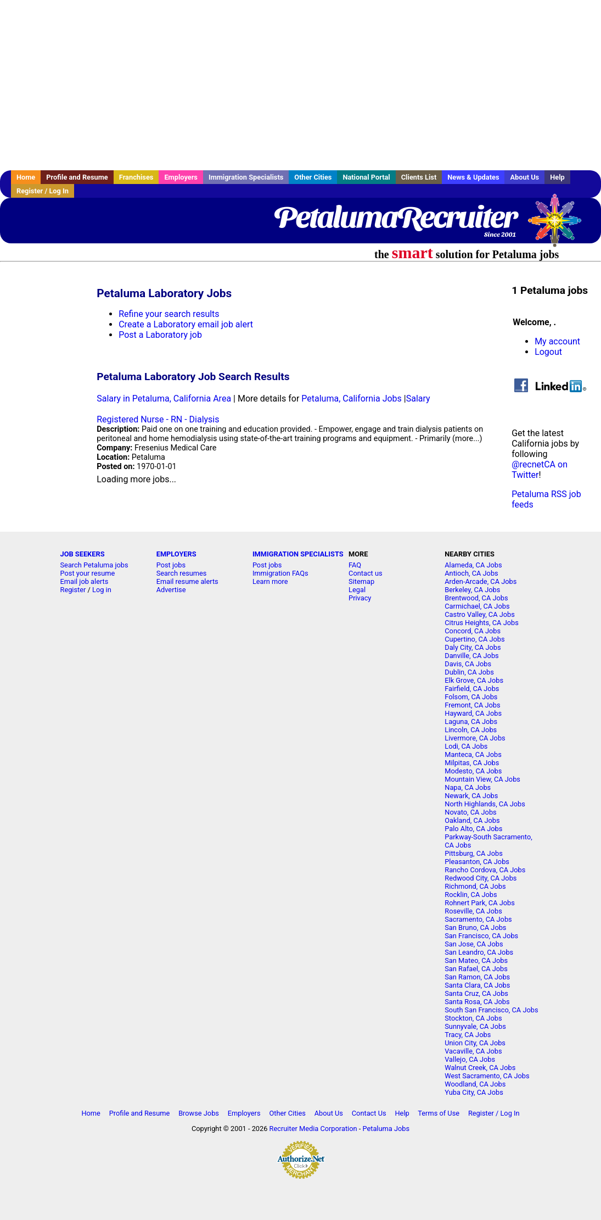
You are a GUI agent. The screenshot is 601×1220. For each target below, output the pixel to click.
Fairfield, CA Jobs (472, 688)
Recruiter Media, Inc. (560, 225)
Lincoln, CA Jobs (471, 730)
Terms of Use (438, 1113)
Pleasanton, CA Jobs (477, 861)
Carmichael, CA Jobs (477, 606)
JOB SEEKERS (82, 554)
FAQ (355, 565)
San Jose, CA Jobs (474, 944)
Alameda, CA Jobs (473, 565)
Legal (357, 590)
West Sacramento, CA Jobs (487, 1076)
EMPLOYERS (176, 554)
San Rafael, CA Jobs (476, 969)
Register (73, 590)
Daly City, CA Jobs (473, 647)
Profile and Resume (77, 177)
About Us (524, 177)
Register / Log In (42, 191)
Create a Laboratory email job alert (186, 324)
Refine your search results (169, 314)
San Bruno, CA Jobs (475, 927)
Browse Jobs (198, 1113)
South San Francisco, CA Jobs (491, 1010)
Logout (548, 352)
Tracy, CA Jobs (468, 1034)
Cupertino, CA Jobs (474, 639)
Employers (181, 177)
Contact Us (369, 1113)
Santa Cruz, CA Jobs (476, 993)
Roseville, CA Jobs (473, 911)
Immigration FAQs (280, 573)
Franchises (136, 177)
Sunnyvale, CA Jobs (475, 1026)
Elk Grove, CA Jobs (474, 680)
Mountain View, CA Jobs (482, 779)
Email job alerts (84, 581)
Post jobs (171, 565)
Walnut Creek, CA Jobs (480, 1067)
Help (557, 177)
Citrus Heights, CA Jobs (482, 623)
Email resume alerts (187, 581)
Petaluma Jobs (385, 1128)
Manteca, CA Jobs (473, 754)
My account (557, 341)
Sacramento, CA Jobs (478, 919)
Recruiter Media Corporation (313, 1128)
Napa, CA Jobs (468, 787)
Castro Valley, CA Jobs (480, 614)
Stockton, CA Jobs (473, 1018)
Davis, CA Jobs (468, 664)
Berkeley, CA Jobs (472, 590)
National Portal (366, 177)
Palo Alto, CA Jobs (473, 829)
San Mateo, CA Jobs (476, 960)
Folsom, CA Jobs (471, 697)
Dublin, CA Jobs (469, 672)
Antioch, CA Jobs (471, 573)
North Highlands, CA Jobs (485, 804)
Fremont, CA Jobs (472, 705)
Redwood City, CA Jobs (480, 878)
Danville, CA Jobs (471, 655)
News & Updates (473, 177)
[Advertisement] (300, 85)
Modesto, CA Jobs (473, 771)
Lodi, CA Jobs (466, 746)
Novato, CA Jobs (470, 812)
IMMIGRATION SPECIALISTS (298, 554)
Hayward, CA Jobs (473, 713)
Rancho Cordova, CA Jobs (485, 870)
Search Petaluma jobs (94, 565)
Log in (101, 590)
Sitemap (361, 581)
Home (25, 177)
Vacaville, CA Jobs (473, 1051)
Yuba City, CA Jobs (474, 1092)
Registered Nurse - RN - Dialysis (158, 419)
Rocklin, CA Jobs (471, 894)
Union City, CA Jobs (475, 1043)
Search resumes (181, 573)
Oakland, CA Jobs (472, 820)
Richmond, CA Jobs (475, 886)
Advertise (171, 590)
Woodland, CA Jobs (475, 1084)
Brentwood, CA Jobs (476, 598)
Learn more (270, 581)
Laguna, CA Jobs (471, 721)
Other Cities (313, 177)
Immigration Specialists (246, 177)
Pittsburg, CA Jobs (474, 853)
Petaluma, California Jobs (351, 398)
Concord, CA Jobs (473, 631)
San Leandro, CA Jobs (479, 952)
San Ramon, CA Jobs (477, 977)
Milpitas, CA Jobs (472, 763)
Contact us (366, 573)
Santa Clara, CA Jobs (477, 985)
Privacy (360, 598)
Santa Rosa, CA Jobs (477, 1002)
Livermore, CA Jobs (475, 738)
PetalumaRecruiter (395, 217)
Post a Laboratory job (160, 335)
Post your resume (87, 573)
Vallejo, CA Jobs (470, 1059)
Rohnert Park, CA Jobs (480, 903)
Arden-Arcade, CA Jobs (480, 581)
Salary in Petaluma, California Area (164, 398)
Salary (418, 398)
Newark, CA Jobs (471, 796)
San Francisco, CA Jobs (481, 936)
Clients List (419, 177)
